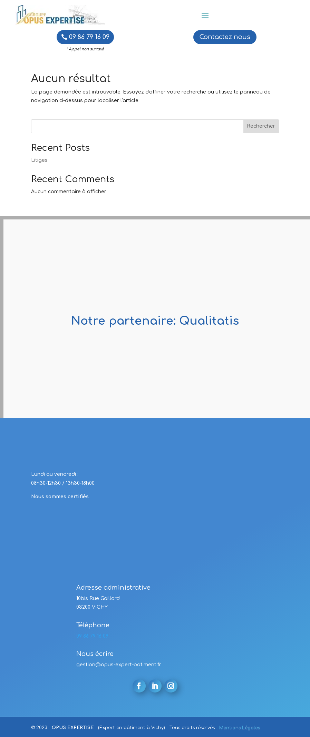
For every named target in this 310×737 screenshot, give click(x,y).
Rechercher (261, 126)
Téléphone (92, 625)
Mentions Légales (239, 727)
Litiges (39, 160)
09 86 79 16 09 (89, 36)
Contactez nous (225, 36)
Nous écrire (95, 653)
